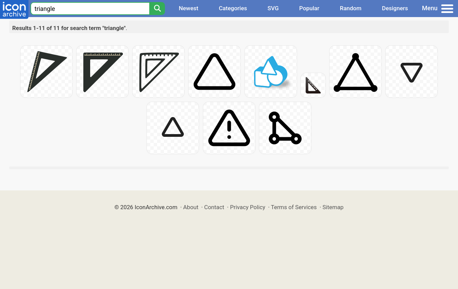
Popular (309, 8)
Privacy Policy (247, 207)
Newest (188, 8)
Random (350, 8)
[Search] (157, 8)
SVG (273, 8)
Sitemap (333, 207)
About (190, 207)
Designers (395, 8)
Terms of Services (294, 207)
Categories (233, 8)
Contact (214, 207)
